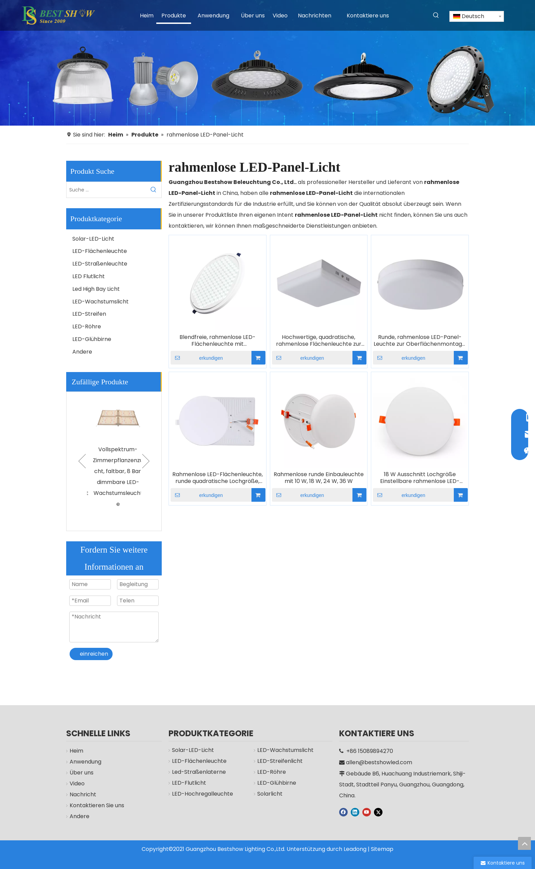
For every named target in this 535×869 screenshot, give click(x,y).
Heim (76, 751)
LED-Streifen (89, 314)
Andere (82, 352)
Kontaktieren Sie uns (97, 805)
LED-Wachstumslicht (100, 301)
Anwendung (85, 762)
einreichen (94, 654)
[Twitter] (378, 811)
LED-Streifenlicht (280, 761)
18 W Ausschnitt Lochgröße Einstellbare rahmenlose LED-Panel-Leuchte (420, 478)
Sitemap (382, 849)
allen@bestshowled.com (379, 762)
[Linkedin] (355, 811)
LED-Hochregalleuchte (202, 794)
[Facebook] (343, 811)
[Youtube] (366, 811)
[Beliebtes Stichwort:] (436, 15)
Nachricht (83, 794)
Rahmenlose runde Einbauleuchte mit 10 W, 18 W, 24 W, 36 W (319, 478)
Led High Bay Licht (96, 289)
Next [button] (145, 461)
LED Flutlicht (88, 276)
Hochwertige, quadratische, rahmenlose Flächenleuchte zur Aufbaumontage (318, 340)
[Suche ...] (106, 190)
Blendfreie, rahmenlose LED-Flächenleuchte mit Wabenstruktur (217, 340)
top (524, 843)
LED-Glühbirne (91, 339)
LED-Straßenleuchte (99, 264)
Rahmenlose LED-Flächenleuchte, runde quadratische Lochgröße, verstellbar (217, 478)
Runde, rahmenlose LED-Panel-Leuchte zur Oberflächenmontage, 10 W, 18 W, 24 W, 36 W (420, 340)
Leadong (355, 849)
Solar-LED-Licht (93, 239)
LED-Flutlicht (189, 783)
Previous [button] (82, 461)
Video (77, 783)
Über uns (81, 773)
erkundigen (197, 358)
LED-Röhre (86, 326)
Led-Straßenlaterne (199, 772)
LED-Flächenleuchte (99, 251)
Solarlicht (270, 794)
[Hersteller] (267, 63)
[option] (114, 451)
